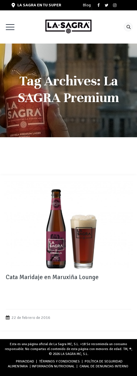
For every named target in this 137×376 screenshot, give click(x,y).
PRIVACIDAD (25, 361)
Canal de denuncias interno (103, 366)
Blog (87, 5)
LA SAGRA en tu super (36, 5)
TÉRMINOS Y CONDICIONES (59, 361)
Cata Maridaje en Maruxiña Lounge (52, 277)
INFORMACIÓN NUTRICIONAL (53, 366)
